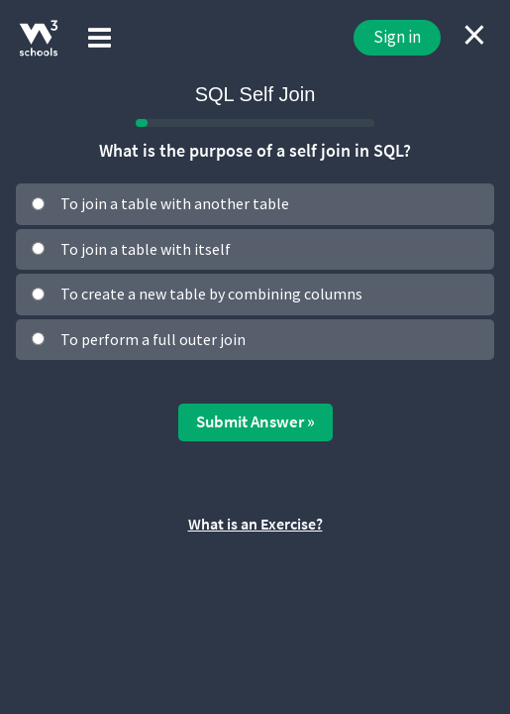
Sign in (397, 37)
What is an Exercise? (255, 524)
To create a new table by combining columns (211, 293)
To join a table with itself (145, 249)
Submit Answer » (255, 421)
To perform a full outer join (153, 339)
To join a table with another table (174, 203)
